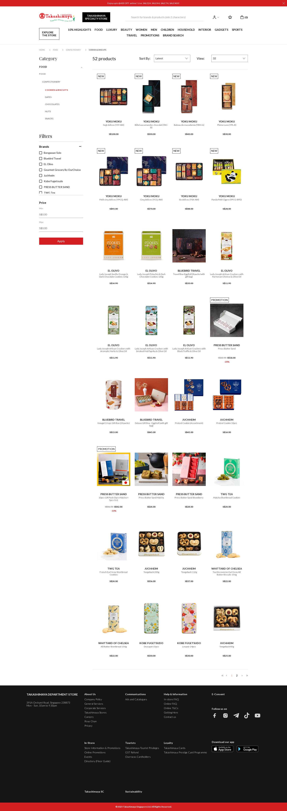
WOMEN (141, 29)
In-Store (89, 742)
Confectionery (73, 50)
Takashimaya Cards (174, 748)
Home (42, 50)
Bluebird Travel (50, 158)
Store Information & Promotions (102, 748)
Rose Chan (90, 721)
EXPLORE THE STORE (49, 34)
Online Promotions (95, 752)
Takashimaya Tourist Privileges (142, 748)
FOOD (99, 29)
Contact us (170, 716)
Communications (135, 694)
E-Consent (218, 694)
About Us (90, 694)
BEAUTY (126, 29)
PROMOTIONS (150, 35)
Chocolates (52, 104)
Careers (89, 716)
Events (88, 756)
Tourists (130, 742)
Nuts (48, 111)
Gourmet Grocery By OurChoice (60, 169)
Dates (48, 97)
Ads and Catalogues (136, 699)
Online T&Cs (171, 708)
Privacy (88, 725)
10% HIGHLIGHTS (79, 29)
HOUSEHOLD (186, 29)
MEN (154, 29)
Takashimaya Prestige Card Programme (185, 752)
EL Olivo (46, 164)
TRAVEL (131, 35)
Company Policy (93, 699)
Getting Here (171, 712)
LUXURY (111, 29)
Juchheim (47, 175)
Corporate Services (95, 708)
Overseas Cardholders (138, 756)
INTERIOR (204, 29)
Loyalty (168, 742)
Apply (61, 241)
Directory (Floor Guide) (97, 761)
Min (41, 208)
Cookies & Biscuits (97, 50)
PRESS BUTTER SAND (54, 187)
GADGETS (221, 29)
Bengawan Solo (50, 152)
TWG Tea (47, 192)
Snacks (49, 118)
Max (41, 222)
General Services (93, 703)
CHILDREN (167, 29)
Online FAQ (170, 703)
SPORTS (237, 29)
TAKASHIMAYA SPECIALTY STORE (96, 17)
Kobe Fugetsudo (51, 181)
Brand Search (173, 35)
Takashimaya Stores (95, 712)
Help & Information (175, 694)
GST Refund (132, 752)
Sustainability (133, 791)
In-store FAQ (171, 699)
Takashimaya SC (94, 791)
